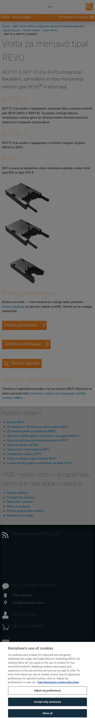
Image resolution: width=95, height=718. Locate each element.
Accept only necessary (47, 706)
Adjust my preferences (47, 695)
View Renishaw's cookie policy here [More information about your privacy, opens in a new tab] (58, 687)
